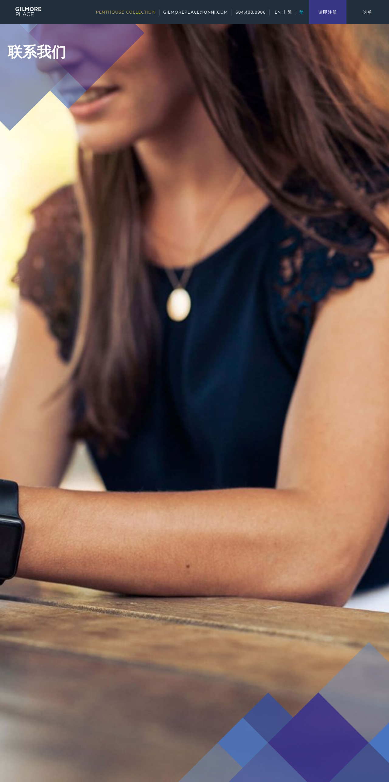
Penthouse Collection (126, 12)
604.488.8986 (251, 12)
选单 (367, 12)
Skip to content (24, 28)
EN (278, 12)
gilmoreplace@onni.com (195, 12)
